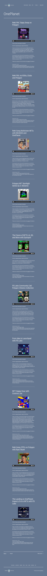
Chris (33, 313)
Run (13, 529)
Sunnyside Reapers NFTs (28, 421)
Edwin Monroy (19, 66)
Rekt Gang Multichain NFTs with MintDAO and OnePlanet (23, 133)
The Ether (25, 65)
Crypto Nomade (32, 328)
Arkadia (27, 261)
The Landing (24, 543)
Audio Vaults (26, 5)
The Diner (31, 366)
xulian (24, 51)
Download (24, 43)
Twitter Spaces (30, 67)
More (27, 45)
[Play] (13, 151)
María (16, 421)
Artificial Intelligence (19, 276)
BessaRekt (22, 50)
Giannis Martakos (23, 66)
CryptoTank (22, 313)
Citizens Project (28, 328)
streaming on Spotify (18, 56)
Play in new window (18, 43)
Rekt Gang (17, 49)
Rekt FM (27, 121)
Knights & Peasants (26, 366)
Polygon (20, 65)
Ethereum (17, 173)
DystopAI (22, 260)
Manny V (18, 421)
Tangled (13, 422)
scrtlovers (28, 50)
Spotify (23, 45)
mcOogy (24, 120)
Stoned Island (26, 313)
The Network (17, 422)
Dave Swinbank (23, 363)
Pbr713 (19, 50)
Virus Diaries (27, 57)
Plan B (32, 57)
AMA (15, 489)
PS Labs (22, 311)
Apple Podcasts (18, 45)
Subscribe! (41, 5)
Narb (32, 542)
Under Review (25, 122)
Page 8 (11, 553)
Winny (13, 160)
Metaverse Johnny (30, 120)
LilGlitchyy (21, 104)
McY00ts (26, 120)
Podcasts (17, 65)
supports (28, 61)
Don (16, 313)
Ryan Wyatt (22, 490)
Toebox (33, 104)
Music (30, 5)
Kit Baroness (30, 420)
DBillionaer (18, 120)
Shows (36, 5)
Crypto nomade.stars (15, 314)
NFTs (30, 66)
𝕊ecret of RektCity (21, 420)
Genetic (26, 420)
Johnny (15, 529)
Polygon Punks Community (21, 121)
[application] (23, 41)
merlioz (19, 313)
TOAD (25, 104)
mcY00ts (22, 102)
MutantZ (17, 210)
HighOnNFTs (21, 51)
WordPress (41, 570)
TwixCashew (29, 104)
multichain (21, 174)
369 (14, 120)
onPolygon (18, 104)
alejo (15, 313)
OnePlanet (32, 49)
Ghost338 (25, 542)
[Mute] (31, 151)
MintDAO (19, 159)
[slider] (33, 41)
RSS (25, 45)
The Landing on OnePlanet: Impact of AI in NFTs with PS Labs (23, 501)
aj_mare (15, 328)
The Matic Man (16, 366)
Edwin (25, 50)
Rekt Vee (17, 51)
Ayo (26, 104)
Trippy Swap (27, 49)
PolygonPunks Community (28, 210)
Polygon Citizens (24, 312)
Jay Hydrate (19, 211)
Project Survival (21, 57)
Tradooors (22, 421)
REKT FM (22, 65)
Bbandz (30, 313)
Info (32, 5)
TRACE (19, 475)
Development (23, 489)
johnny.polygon (20, 103)
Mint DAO (18, 174)
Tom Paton (21, 366)
